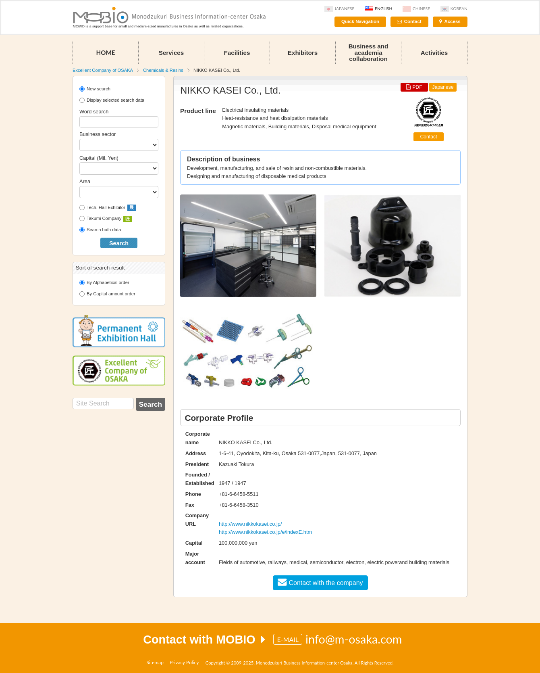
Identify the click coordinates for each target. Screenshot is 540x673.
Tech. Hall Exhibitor (107, 208)
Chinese (416, 8)
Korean (453, 8)
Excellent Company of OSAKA (103, 70)
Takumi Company (105, 219)
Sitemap (155, 662)
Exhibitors (303, 52)
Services (171, 52)
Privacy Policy (184, 662)
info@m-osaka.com (353, 639)
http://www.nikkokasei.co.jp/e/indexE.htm (265, 532)
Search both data (100, 229)
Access (452, 21)
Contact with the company (320, 581)
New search (94, 89)
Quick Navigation (360, 21)
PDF (414, 87)
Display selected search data (111, 100)
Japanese (339, 8)
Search (119, 243)
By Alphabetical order (104, 282)
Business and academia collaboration (368, 52)
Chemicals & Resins (163, 70)
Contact (413, 21)
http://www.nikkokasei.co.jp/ (250, 524)
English (378, 8)
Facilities (237, 52)
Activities (434, 52)
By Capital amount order (107, 294)
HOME (105, 52)
